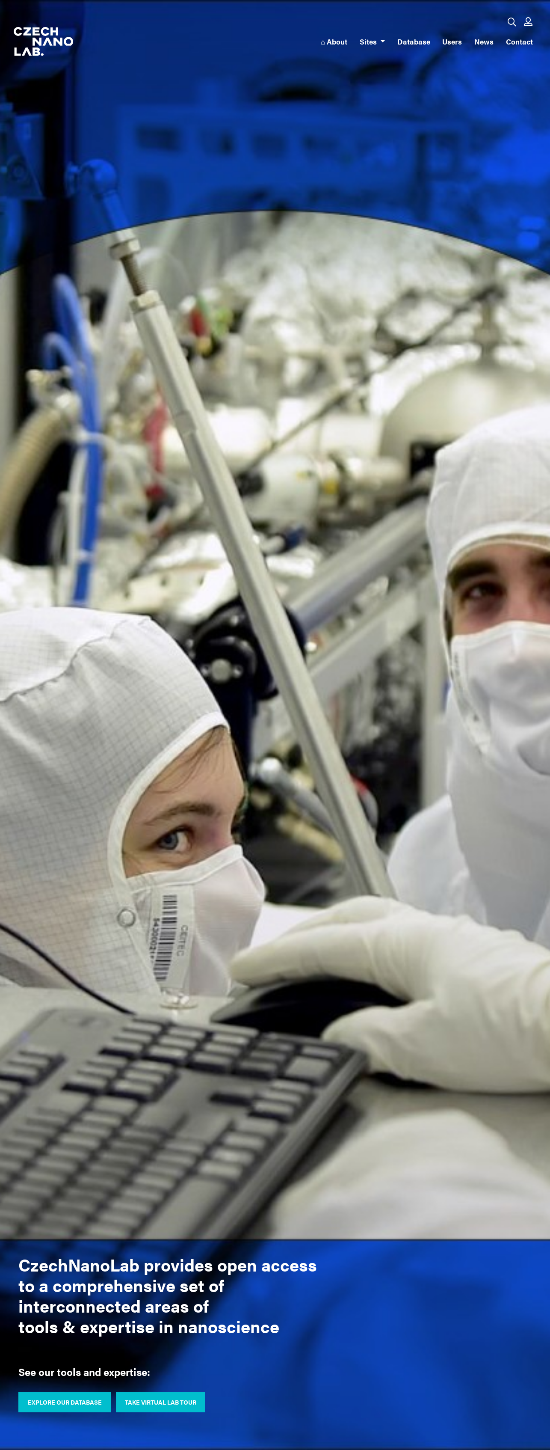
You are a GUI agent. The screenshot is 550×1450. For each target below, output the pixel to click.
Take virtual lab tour (160, 1402)
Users (452, 41)
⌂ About (334, 41)
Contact (519, 41)
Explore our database (64, 1402)
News (484, 41)
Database (413, 41)
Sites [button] (369, 41)
